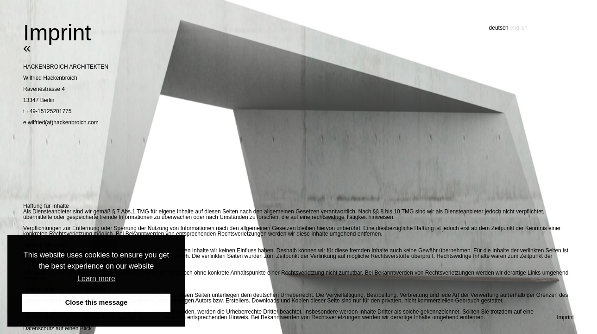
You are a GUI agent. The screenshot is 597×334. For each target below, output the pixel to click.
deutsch (499, 28)
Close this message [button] (96, 302)
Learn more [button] (96, 279)
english (519, 28)
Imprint (565, 317)
